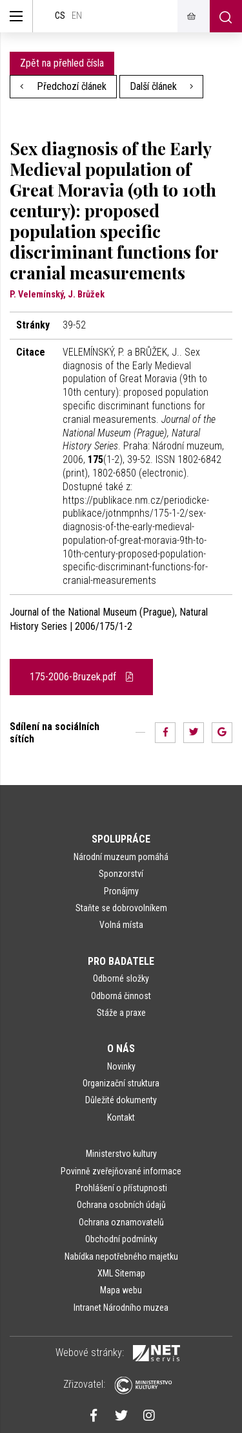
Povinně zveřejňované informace (121, 1171)
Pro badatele (121, 961)
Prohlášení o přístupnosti (121, 1188)
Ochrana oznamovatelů (121, 1222)
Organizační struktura (121, 1083)
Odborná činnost (121, 996)
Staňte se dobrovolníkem (121, 908)
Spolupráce (121, 839)
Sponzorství (121, 873)
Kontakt (121, 1117)
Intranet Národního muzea (121, 1307)
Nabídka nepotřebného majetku (121, 1256)
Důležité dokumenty (121, 1100)
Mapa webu (121, 1290)
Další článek (162, 86)
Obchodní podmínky (121, 1239)
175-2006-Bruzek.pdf (81, 677)
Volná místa (121, 925)
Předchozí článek (63, 86)
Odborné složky (121, 978)
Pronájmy (121, 891)
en (77, 15)
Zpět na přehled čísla (62, 63)
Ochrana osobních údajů (121, 1205)
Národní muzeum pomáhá (121, 857)
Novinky (121, 1066)
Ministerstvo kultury (121, 1153)
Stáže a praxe (121, 1012)
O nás (121, 1048)
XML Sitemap (121, 1273)
